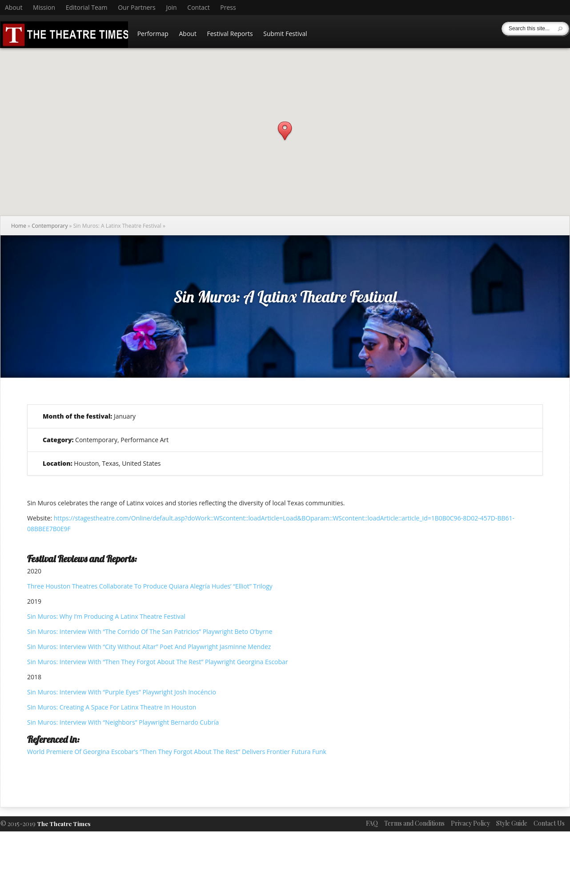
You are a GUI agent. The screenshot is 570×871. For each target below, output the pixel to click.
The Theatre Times (63, 823)
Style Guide (511, 823)
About (13, 7)
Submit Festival (285, 33)
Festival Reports (230, 33)
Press (228, 7)
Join (171, 7)
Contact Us (549, 823)
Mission (44, 7)
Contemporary (50, 226)
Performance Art (144, 440)
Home (18, 226)
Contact (198, 7)
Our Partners (137, 7)
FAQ (372, 823)
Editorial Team (87, 7)
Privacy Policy (470, 823)
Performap (153, 33)
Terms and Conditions (414, 823)
